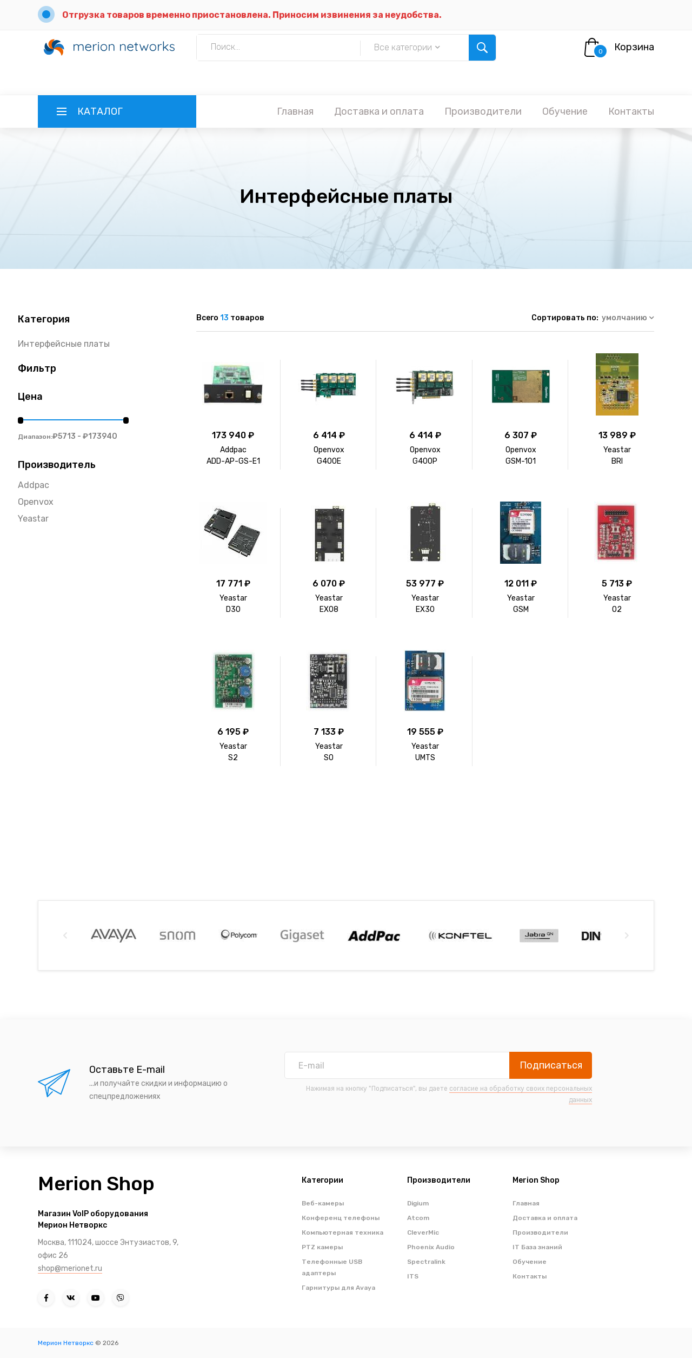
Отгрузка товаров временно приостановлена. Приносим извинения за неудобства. (252, 15)
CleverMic (423, 1232)
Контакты (631, 111)
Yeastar (33, 518)
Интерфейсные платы (64, 344)
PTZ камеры (322, 1247)
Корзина (634, 47)
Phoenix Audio (431, 1247)
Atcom (418, 1218)
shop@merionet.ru (70, 1268)
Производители (483, 111)
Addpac (33, 485)
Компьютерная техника (342, 1232)
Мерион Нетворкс (66, 1343)
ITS (412, 1276)
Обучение (565, 111)
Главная (295, 111)
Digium (418, 1203)
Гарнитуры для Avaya (338, 1287)
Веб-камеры (323, 1203)
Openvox (36, 502)
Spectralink (426, 1261)
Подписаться (551, 1065)
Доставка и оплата (379, 111)
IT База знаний (537, 1247)
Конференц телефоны (341, 1218)
